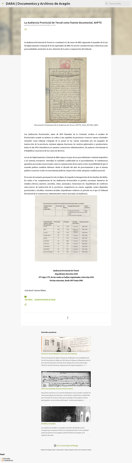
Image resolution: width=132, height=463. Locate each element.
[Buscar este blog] (119, 3)
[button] (25, 29)
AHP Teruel (28, 299)
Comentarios (7, 460)
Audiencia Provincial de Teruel (45, 299)
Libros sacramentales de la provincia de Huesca (57, 389)
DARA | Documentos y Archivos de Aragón (38, 3)
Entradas (6, 458)
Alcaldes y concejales (48, 424)
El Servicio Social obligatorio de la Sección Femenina (59, 354)
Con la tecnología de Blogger (66, 445)
